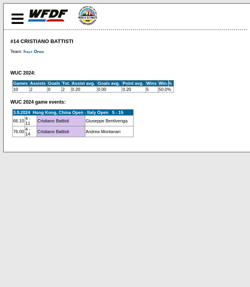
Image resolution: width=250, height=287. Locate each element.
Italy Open (34, 51)
